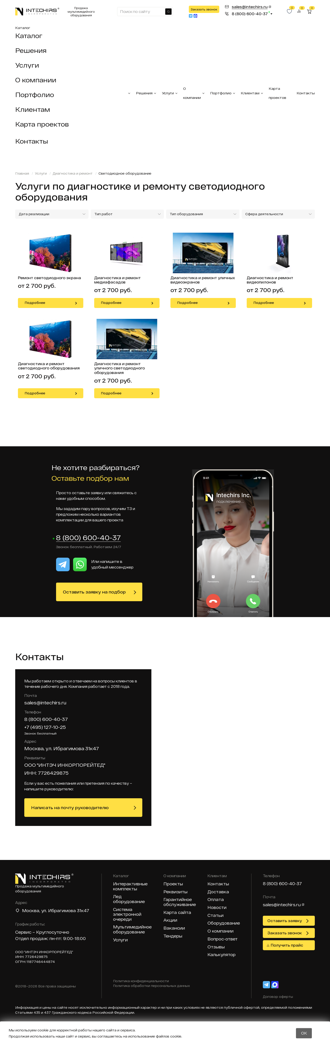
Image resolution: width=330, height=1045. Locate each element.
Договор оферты (278, 997)
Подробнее (35, 303)
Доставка (218, 892)
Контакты (31, 141)
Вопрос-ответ (222, 939)
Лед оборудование (129, 899)
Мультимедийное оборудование (132, 930)
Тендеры (172, 936)
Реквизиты (175, 892)
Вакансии (174, 928)
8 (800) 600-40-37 (88, 538)
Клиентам (32, 109)
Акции (170, 920)
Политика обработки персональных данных (151, 986)
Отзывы (216, 947)
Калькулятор (221, 954)
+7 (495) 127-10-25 (45, 727)
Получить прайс (287, 945)
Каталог (22, 28)
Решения (31, 50)
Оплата (215, 899)
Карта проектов (42, 124)
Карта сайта (177, 912)
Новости (217, 907)
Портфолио (34, 94)
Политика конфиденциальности (141, 981)
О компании (35, 80)
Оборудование (223, 923)
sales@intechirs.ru (45, 703)
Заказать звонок (204, 9)
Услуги (27, 65)
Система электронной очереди (127, 914)
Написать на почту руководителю (70, 807)
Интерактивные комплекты (130, 886)
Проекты (173, 884)
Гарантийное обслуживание (179, 902)
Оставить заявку (284, 921)
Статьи (215, 915)
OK (304, 1033)
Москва (30, 910)
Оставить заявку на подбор (94, 592)
